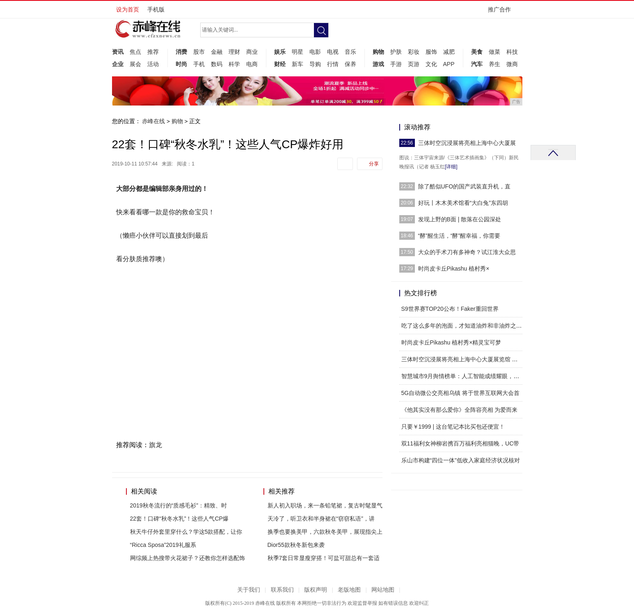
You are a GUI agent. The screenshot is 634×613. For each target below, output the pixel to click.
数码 (216, 64)
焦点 (135, 51)
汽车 (477, 64)
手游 (396, 64)
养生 (494, 64)
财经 (280, 64)
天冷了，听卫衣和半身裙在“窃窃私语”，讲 (321, 518)
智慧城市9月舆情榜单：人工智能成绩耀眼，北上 (463, 376)
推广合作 (502, 12)
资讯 (118, 51)
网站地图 (382, 590)
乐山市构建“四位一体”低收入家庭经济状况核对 (460, 460)
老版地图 (349, 590)
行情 (333, 64)
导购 (315, 64)
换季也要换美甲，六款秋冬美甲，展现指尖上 (325, 531)
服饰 (431, 51)
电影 (315, 51)
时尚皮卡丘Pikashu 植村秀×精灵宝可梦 (451, 342)
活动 (153, 64)
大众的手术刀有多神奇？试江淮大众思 (467, 252)
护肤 (396, 51)
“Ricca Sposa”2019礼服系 (163, 545)
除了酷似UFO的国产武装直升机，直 (464, 186)
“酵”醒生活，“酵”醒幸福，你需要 (459, 235)
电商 (252, 64)
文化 (431, 64)
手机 (199, 64)
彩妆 (413, 51)
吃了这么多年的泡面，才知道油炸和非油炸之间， (464, 325)
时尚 (181, 64)
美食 (477, 51)
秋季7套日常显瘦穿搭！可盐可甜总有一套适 (324, 558)
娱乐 (280, 51)
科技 (512, 51)
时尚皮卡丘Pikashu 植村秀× (454, 268)
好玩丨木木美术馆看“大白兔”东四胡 (463, 203)
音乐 (350, 51)
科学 (234, 64)
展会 (135, 64)
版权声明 (315, 590)
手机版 (156, 9)
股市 (199, 51)
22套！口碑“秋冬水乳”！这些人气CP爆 (179, 518)
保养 (350, 64)
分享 (374, 164)
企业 (118, 64)
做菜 (494, 51)
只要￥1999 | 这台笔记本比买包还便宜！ (453, 426)
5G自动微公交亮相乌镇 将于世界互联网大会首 (460, 393)
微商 (512, 64)
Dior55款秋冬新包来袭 (296, 545)
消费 (181, 51)
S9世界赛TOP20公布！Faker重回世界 (450, 308)
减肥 (449, 51)
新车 (297, 64)
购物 (378, 51)
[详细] (451, 167)
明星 (297, 51)
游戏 (378, 64)
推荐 (153, 51)
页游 (413, 64)
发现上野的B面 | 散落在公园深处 (459, 219)
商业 (252, 51)
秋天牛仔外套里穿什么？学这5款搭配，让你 (186, 531)
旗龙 (155, 444)
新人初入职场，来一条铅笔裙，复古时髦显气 (325, 505)
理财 (234, 51)
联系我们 (282, 590)
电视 (333, 51)
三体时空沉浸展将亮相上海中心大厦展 (467, 143)
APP (449, 64)
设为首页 (127, 9)
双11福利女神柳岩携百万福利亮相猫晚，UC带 (460, 443)
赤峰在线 (153, 121)
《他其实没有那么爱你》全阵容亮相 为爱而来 (459, 409)
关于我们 (248, 590)
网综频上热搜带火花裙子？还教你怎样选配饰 (187, 558)
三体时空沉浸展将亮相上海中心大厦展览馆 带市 (462, 359)
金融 (216, 51)
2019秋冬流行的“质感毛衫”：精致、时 (178, 505)
